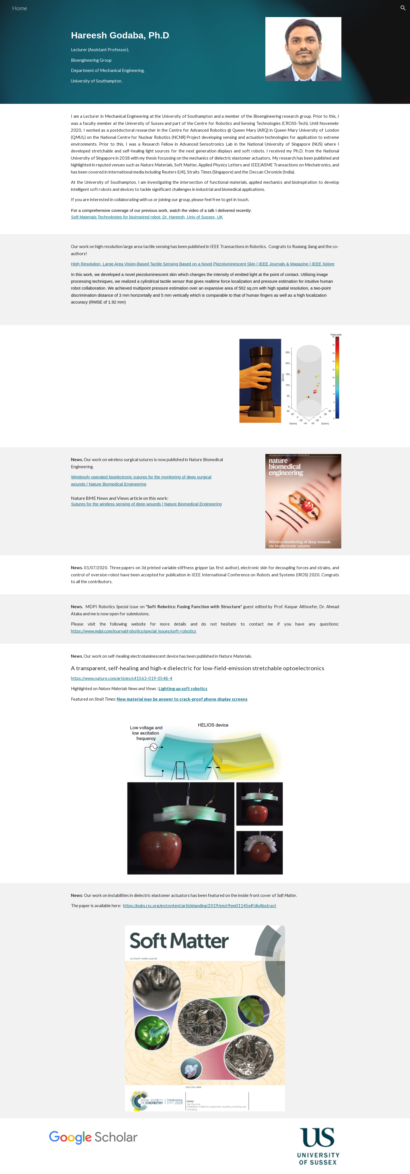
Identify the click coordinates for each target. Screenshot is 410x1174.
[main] (163, 52)
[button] (403, 8)
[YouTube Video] (149, 386)
